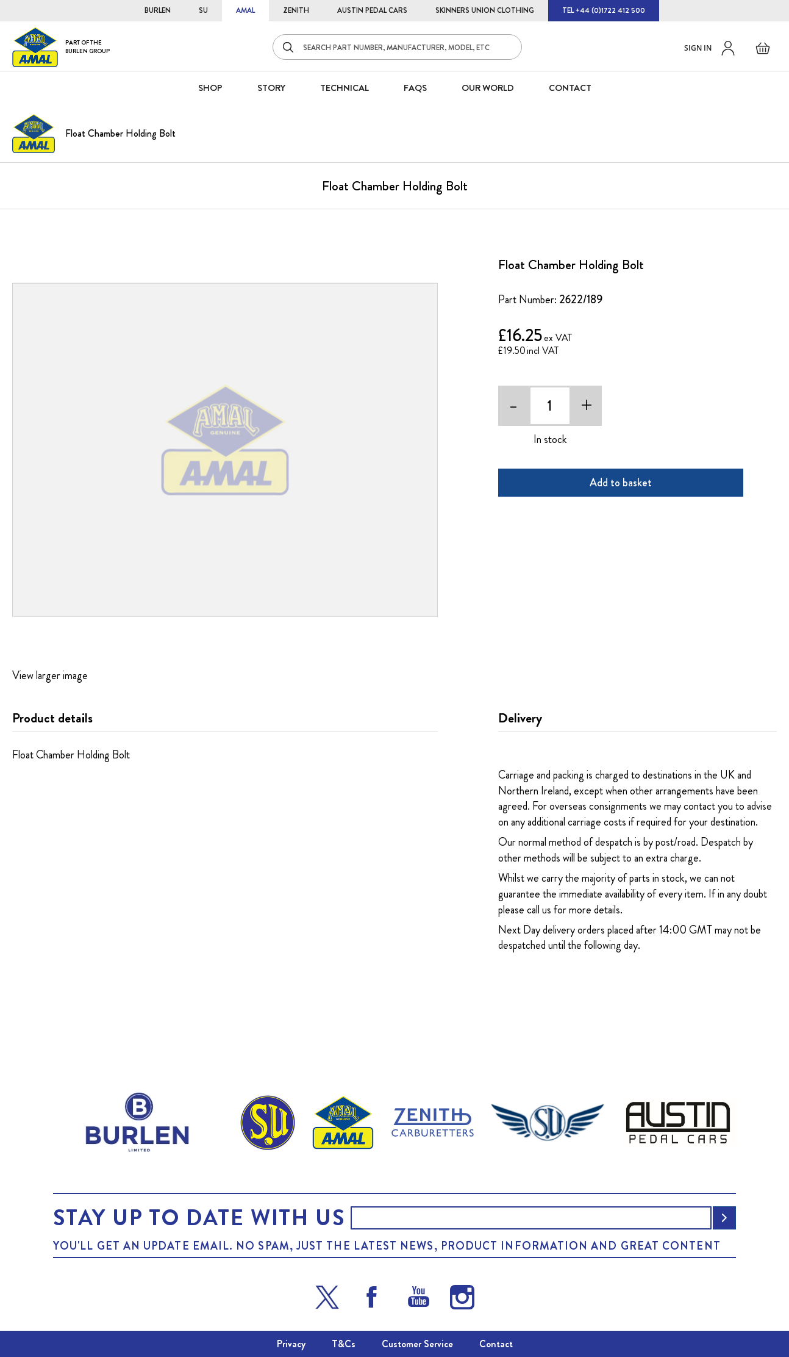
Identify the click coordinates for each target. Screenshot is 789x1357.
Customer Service (417, 1344)
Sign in (698, 48)
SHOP (210, 88)
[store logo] (61, 47)
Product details (52, 718)
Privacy (291, 1344)
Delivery (520, 718)
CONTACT (570, 88)
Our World (488, 88)
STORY (271, 88)
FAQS (415, 88)
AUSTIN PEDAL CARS (372, 10)
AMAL (245, 10)
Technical (344, 88)
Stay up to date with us (199, 1217)
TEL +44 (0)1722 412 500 (603, 10)
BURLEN (158, 10)
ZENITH (296, 10)
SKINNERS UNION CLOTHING (484, 10)
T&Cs (343, 1344)
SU (203, 10)
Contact (496, 1344)
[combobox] (397, 47)
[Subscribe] (724, 1217)
